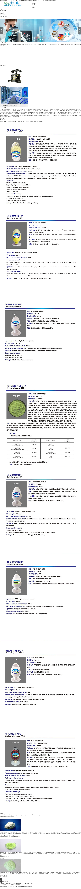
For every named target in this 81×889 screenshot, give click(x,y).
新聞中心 (2, 13)
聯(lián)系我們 (3, 15)
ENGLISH (34, 3)
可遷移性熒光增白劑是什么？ (6, 856)
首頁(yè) (33, 7)
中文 (33, 6)
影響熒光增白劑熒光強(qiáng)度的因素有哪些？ (10, 836)
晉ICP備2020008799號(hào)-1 (28, 883)
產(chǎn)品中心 (3, 10)
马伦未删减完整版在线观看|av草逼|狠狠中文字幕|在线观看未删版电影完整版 (16, 886)
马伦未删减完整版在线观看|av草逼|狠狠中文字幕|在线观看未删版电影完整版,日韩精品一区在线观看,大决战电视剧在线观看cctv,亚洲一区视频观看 (30, 0)
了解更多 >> (4, 118)
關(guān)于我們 (3, 9)
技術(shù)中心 (3, 11)
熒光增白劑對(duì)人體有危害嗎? (7, 816)
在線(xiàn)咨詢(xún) (10, 876)
